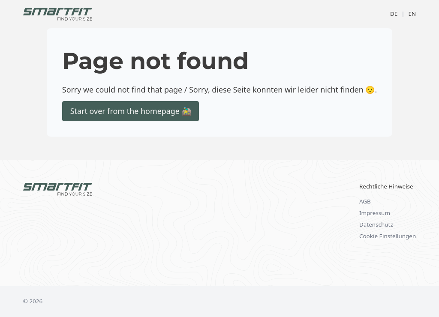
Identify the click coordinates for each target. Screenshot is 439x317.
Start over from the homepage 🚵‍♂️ (130, 111)
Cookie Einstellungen (387, 236)
